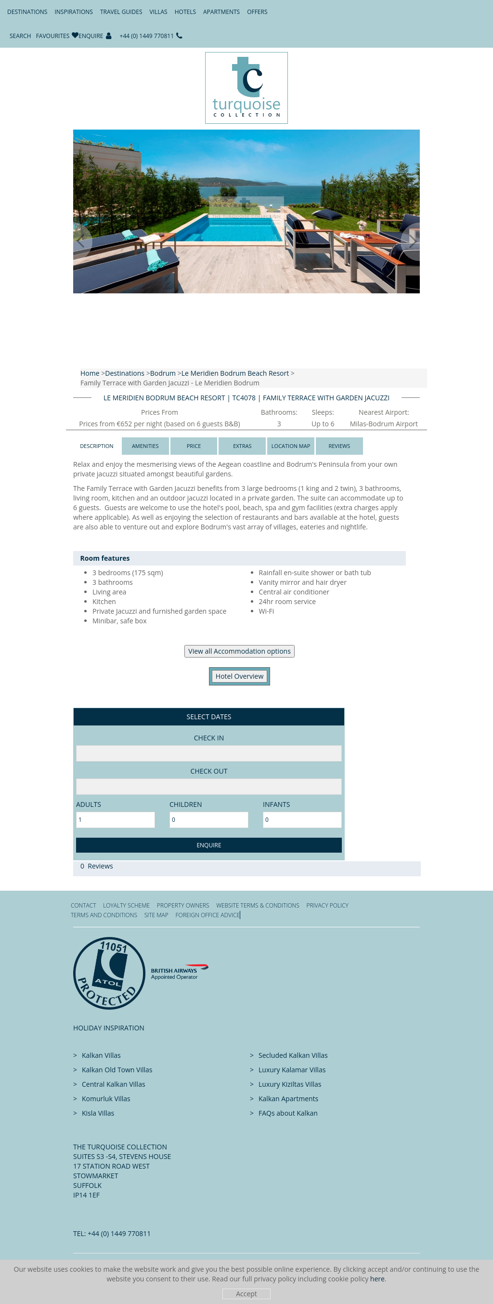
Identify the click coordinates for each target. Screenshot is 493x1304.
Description (97, 445)
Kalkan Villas (101, 1055)
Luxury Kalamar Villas (292, 1069)
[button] (73, 242)
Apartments (221, 12)
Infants (276, 804)
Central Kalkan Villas (113, 1084)
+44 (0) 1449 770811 (147, 36)
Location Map (291, 445)
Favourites (53, 36)
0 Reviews (96, 865)
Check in (209, 737)
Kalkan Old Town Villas (117, 1069)
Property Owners (183, 905)
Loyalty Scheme (126, 905)
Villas (159, 12)
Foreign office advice (207, 915)
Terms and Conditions (104, 915)
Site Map (156, 915)
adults (88, 804)
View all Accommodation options (239, 651)
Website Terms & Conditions (257, 905)
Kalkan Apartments (288, 1098)
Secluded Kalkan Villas (293, 1055)
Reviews (339, 445)
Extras (242, 445)
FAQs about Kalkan (288, 1113)
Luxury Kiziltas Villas (290, 1084)
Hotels (185, 12)
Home (90, 373)
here (377, 1278)
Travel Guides (121, 12)
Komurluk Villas (106, 1098)
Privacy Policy (327, 905)
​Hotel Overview (239, 676)
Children (185, 804)
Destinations (27, 12)
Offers (257, 12)
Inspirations (73, 12)
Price (194, 445)
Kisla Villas (98, 1113)
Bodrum (163, 373)
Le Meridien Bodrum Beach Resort (235, 373)
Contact (83, 905)
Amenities (145, 445)
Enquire (90, 36)
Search (20, 36)
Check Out (209, 771)
